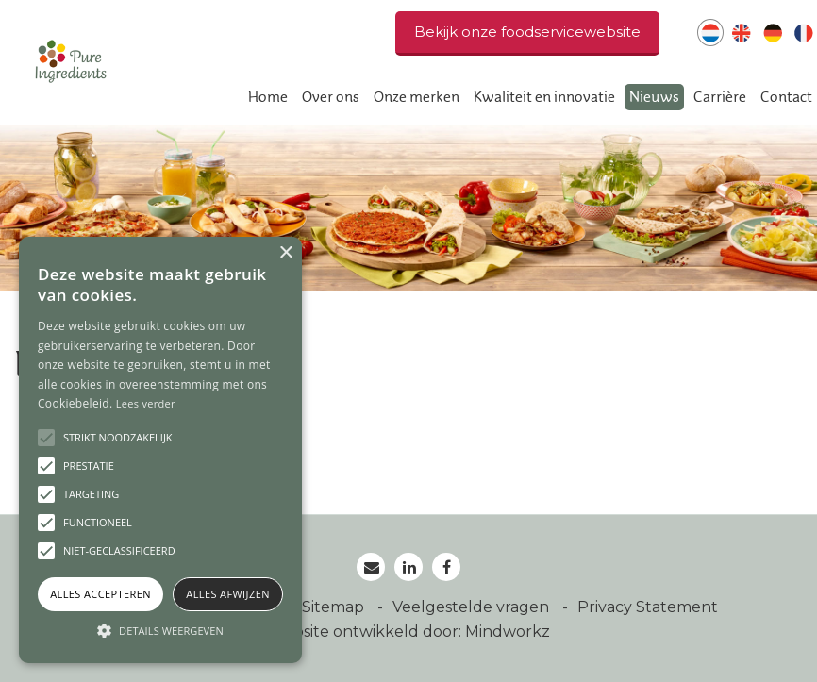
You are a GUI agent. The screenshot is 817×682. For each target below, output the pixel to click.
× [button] (285, 253)
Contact (786, 97)
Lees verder (145, 403)
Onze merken (416, 97)
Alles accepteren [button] (100, 594)
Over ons (330, 97)
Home (268, 97)
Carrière (719, 97)
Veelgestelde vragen (472, 607)
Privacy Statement (647, 607)
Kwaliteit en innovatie (544, 97)
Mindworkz (507, 631)
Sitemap (335, 607)
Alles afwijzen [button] (228, 594)
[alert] (160, 450)
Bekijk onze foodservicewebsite (527, 32)
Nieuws (654, 97)
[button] (160, 630)
